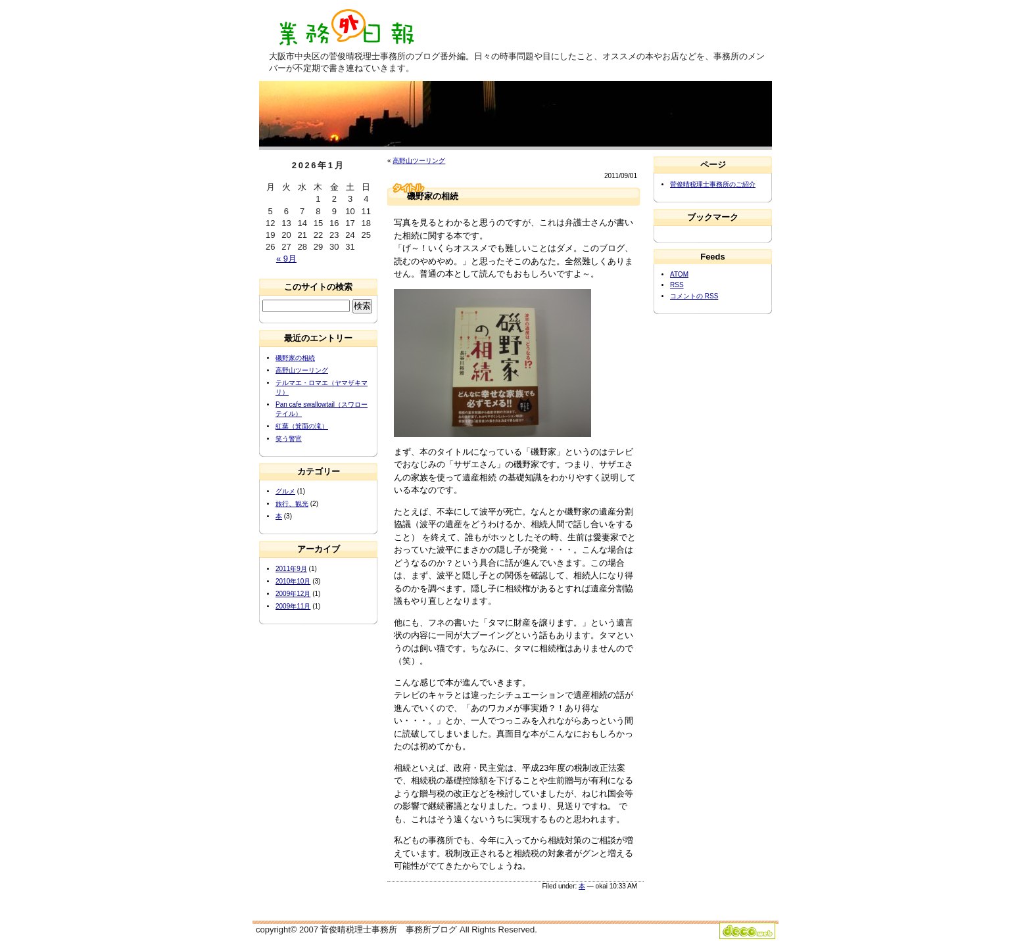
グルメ (285, 491)
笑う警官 (289, 438)
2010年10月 (293, 581)
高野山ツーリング (419, 160)
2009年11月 (293, 606)
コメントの (694, 296)
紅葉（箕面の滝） (302, 426)
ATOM (679, 274)
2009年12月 (293, 593)
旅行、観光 (292, 503)
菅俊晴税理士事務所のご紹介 (712, 184)
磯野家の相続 (295, 357)
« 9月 (286, 259)
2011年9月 (291, 568)
